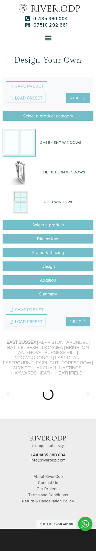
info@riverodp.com (48, 460)
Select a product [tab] (48, 224)
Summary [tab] (48, 293)
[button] (48, 38)
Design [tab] (48, 266)
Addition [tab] (48, 280)
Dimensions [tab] (48, 238)
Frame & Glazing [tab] (48, 252)
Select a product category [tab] (48, 115)
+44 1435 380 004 (48, 455)
